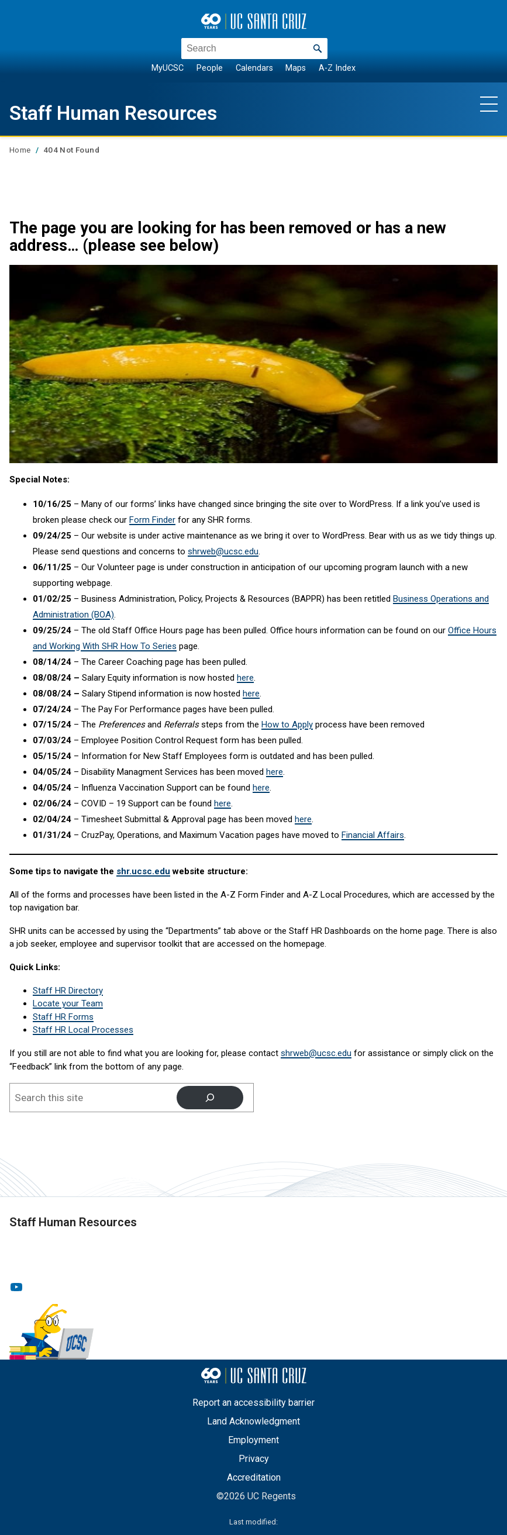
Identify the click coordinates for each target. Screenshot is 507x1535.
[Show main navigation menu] (488, 103)
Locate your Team (68, 1003)
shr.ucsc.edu (143, 871)
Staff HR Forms (63, 1017)
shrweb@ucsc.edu (223, 551)
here (245, 677)
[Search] (209, 1097)
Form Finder (152, 520)
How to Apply (287, 724)
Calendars (254, 68)
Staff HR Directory (68, 990)
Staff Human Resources (124, 112)
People (209, 68)
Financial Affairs (373, 835)
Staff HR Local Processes (83, 1030)
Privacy (254, 1458)
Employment (253, 1440)
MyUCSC (167, 68)
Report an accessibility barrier (253, 1402)
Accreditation (254, 1477)
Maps (295, 68)
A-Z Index (337, 68)
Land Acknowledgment (253, 1421)
